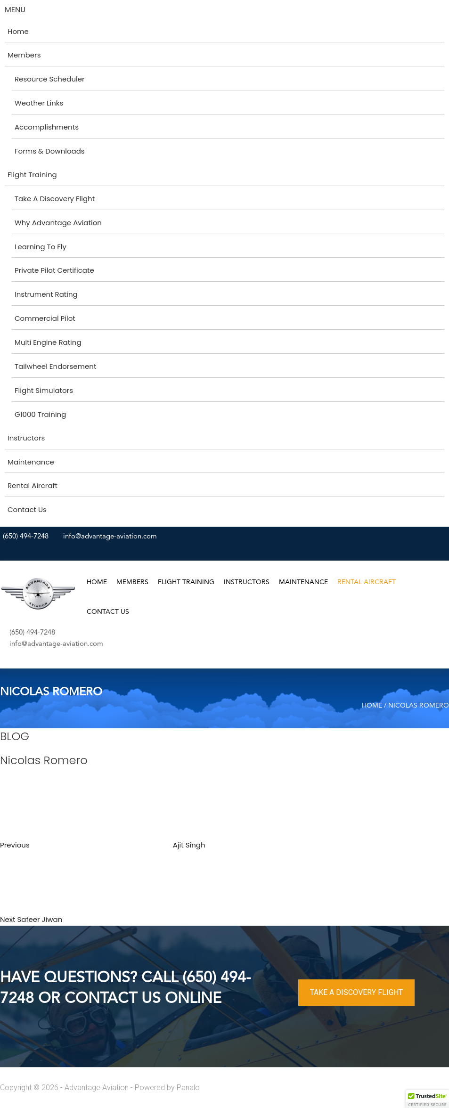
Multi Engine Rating (48, 342)
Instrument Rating (46, 294)
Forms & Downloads (50, 151)
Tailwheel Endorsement (55, 366)
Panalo (188, 1087)
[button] (427, 1099)
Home (18, 31)
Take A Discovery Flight (55, 199)
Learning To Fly (40, 247)
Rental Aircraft (32, 485)
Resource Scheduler (50, 79)
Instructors (26, 438)
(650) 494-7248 (26, 536)
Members (24, 55)
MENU (15, 9)
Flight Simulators (44, 390)
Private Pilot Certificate (54, 270)
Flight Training (32, 174)
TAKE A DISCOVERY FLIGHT (356, 992)
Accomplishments (47, 127)
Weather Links (39, 103)
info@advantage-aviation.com (110, 536)
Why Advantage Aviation (58, 223)
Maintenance (31, 462)
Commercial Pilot (45, 318)
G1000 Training (40, 414)
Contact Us (27, 509)
